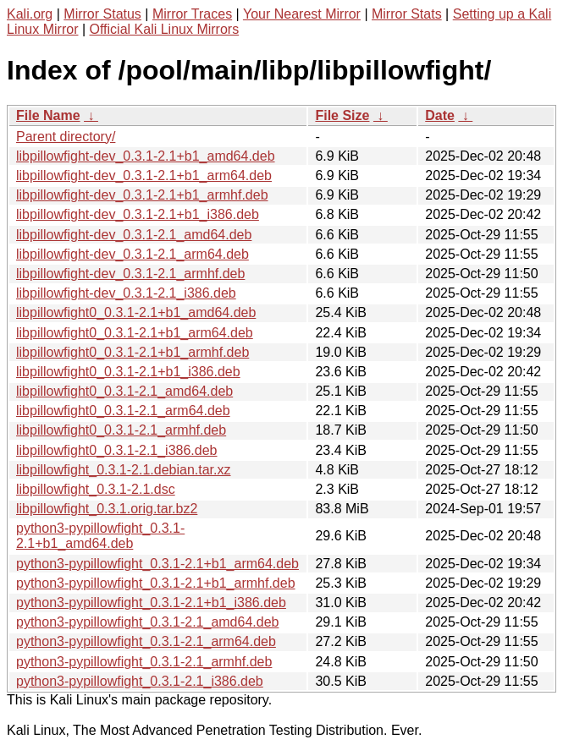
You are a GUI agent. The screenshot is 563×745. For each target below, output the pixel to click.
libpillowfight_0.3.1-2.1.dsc (95, 489)
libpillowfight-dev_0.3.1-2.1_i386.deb (126, 293)
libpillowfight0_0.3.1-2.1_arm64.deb (123, 410)
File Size (342, 115)
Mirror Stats (407, 14)
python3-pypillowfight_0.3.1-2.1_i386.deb (139, 681)
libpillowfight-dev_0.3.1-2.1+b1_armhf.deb (142, 195)
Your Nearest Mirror (302, 14)
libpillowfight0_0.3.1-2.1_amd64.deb (124, 391)
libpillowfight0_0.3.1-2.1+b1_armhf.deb (132, 352)
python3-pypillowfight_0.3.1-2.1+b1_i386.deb (151, 602)
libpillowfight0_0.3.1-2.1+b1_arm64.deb (134, 333)
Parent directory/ (65, 136)
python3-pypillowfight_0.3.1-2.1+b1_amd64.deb (100, 536)
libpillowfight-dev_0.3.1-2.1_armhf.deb (130, 273)
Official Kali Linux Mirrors (165, 29)
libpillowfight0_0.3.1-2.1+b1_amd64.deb (136, 312)
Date (440, 115)
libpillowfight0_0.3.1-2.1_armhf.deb (121, 430)
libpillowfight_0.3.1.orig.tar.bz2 (106, 508)
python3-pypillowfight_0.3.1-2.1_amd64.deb (147, 622)
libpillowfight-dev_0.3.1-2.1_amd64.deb (133, 234)
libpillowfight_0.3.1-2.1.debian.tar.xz (123, 470)
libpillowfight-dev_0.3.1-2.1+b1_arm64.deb (144, 175)
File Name (48, 115)
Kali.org (29, 14)
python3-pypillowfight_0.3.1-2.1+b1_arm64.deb (157, 563)
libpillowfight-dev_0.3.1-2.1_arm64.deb (132, 254)
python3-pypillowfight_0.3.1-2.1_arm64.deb (146, 641)
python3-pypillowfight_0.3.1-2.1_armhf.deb (144, 662)
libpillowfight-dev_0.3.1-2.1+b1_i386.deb (137, 214)
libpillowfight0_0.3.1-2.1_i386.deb (117, 450)
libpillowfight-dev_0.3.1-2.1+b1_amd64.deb (145, 156)
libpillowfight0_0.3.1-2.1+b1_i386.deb (128, 371)
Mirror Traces (192, 14)
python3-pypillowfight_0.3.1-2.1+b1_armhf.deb (155, 583)
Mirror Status (102, 14)
